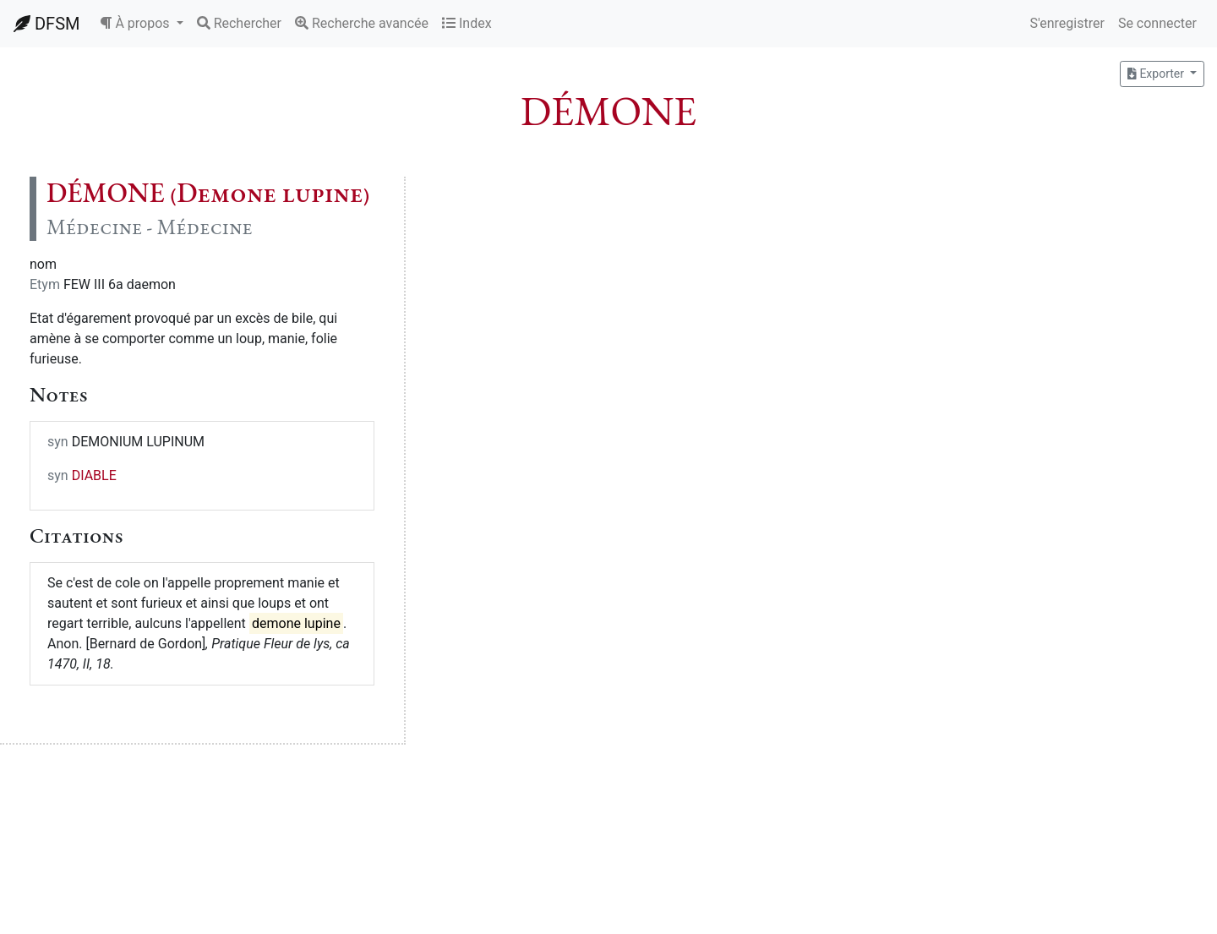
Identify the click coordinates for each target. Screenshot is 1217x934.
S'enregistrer (1066, 23)
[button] (141, 24)
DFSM (46, 24)
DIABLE (94, 475)
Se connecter (1157, 23)
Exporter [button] (1157, 73)
